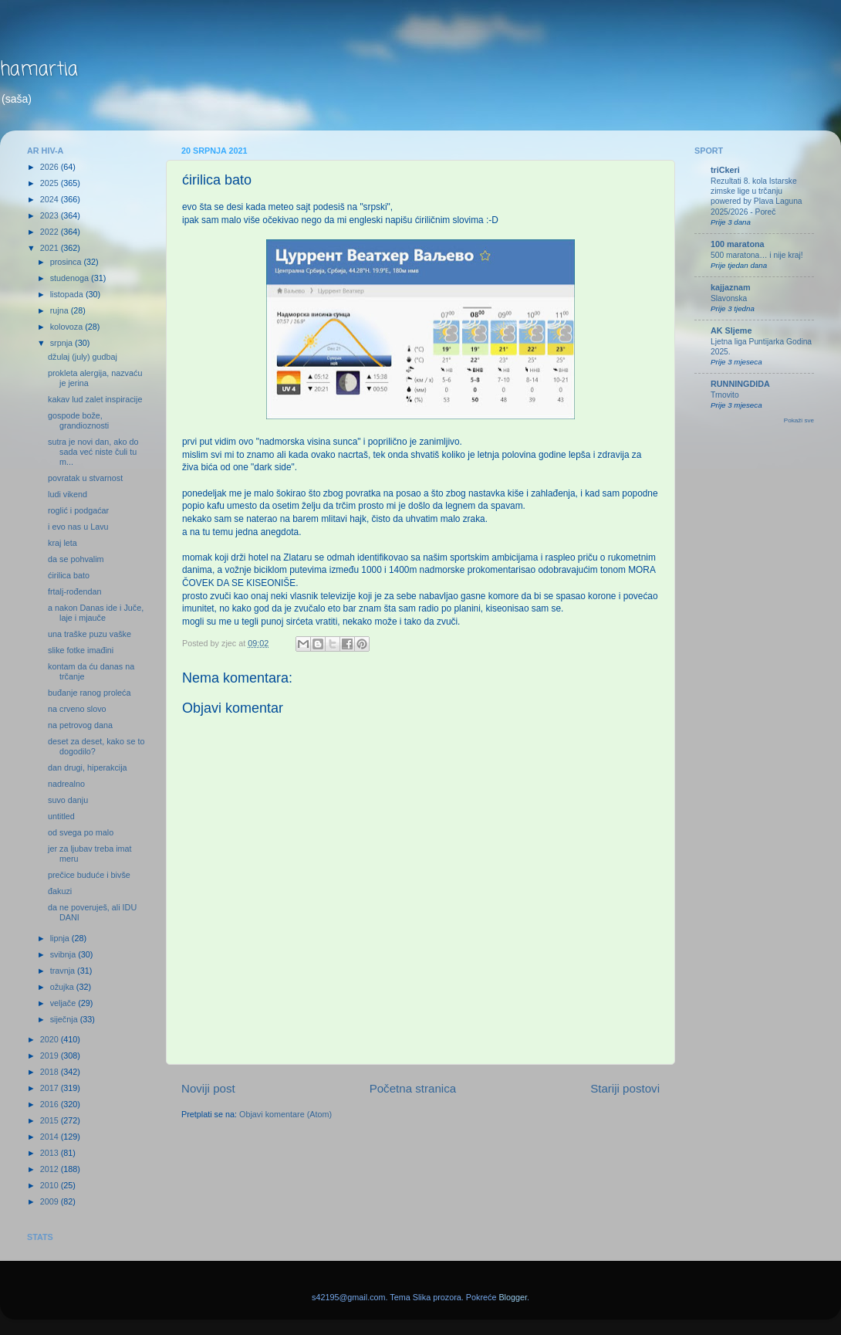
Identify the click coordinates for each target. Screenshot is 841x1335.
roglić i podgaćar (78, 510)
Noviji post (208, 1088)
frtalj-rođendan (75, 591)
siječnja (65, 1019)
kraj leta (62, 542)
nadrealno (66, 783)
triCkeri (725, 169)
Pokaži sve (799, 420)
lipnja (61, 938)
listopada (68, 294)
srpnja (62, 342)
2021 (50, 247)
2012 (50, 1169)
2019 (50, 1055)
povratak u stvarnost (85, 478)
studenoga (70, 278)
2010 (50, 1185)
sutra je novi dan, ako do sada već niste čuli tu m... (93, 451)
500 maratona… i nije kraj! (757, 255)
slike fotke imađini (80, 650)
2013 (50, 1152)
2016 (50, 1104)
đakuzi (60, 891)
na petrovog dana (80, 725)
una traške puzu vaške (89, 634)
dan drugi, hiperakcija (87, 767)
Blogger (512, 1297)
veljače (64, 1003)
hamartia (39, 70)
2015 (50, 1120)
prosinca (67, 261)
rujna (60, 310)
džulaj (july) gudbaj (82, 356)
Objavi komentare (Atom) (285, 1114)
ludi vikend (67, 494)
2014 (50, 1136)
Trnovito (725, 395)
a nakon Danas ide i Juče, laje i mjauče (96, 612)
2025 (50, 183)
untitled (61, 816)
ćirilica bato (69, 575)
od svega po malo (80, 832)
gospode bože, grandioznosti (78, 420)
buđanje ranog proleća (89, 692)
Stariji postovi (625, 1088)
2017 (50, 1088)
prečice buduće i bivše (89, 874)
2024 (50, 199)
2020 (50, 1039)
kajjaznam (731, 287)
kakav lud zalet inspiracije (95, 399)
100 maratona (738, 244)
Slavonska (729, 298)
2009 (50, 1201)
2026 (50, 166)
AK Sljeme (731, 330)
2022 (50, 231)
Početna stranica (413, 1088)
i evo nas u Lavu (78, 526)
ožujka (63, 986)
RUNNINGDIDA (740, 383)
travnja (63, 970)
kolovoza (68, 326)
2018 (50, 1071)
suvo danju (68, 800)
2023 (50, 215)
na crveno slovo (77, 708)
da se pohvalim (76, 559)
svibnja (64, 954)
